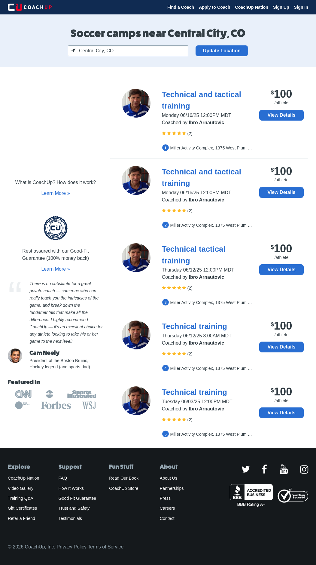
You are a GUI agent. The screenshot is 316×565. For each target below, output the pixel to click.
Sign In (301, 7)
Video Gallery (20, 488)
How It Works (71, 488)
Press (165, 498)
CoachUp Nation (251, 7)
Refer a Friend (21, 518)
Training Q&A (20, 498)
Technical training (194, 326)
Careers (167, 508)
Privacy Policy (71, 546)
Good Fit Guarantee (77, 498)
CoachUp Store (123, 488)
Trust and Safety (74, 508)
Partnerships (172, 488)
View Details (281, 115)
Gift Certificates (22, 508)
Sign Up (281, 7)
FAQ (63, 478)
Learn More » (55, 193)
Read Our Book (123, 478)
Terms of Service (105, 546)
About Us (169, 478)
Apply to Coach (214, 7)
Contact (167, 518)
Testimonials (70, 518)
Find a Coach (180, 7)
